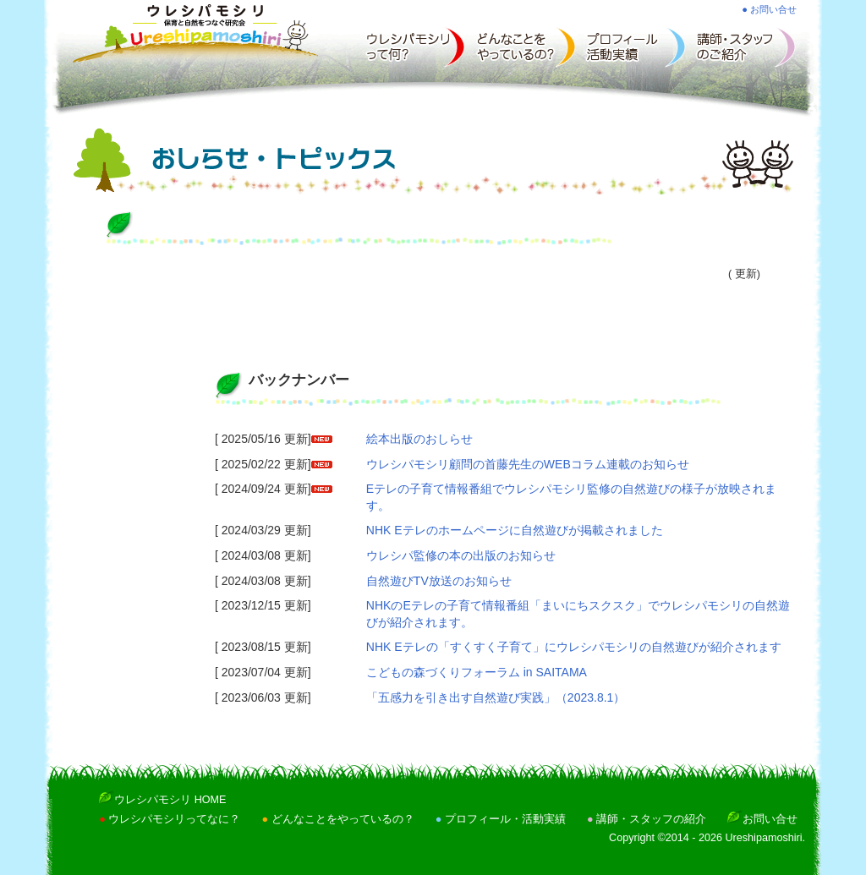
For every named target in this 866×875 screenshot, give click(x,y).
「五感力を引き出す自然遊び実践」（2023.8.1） (496, 697)
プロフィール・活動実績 (505, 819)
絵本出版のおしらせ (419, 439)
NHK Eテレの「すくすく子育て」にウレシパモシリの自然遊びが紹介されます (573, 647)
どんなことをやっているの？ (342, 819)
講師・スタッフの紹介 (651, 819)
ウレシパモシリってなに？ (174, 819)
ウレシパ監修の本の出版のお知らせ (461, 555)
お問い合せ (770, 819)
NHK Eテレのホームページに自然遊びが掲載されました (514, 530)
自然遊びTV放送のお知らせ (439, 581)
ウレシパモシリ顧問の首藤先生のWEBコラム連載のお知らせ (527, 464)
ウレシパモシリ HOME (170, 800)
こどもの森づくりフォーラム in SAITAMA (476, 672)
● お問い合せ (769, 9)
